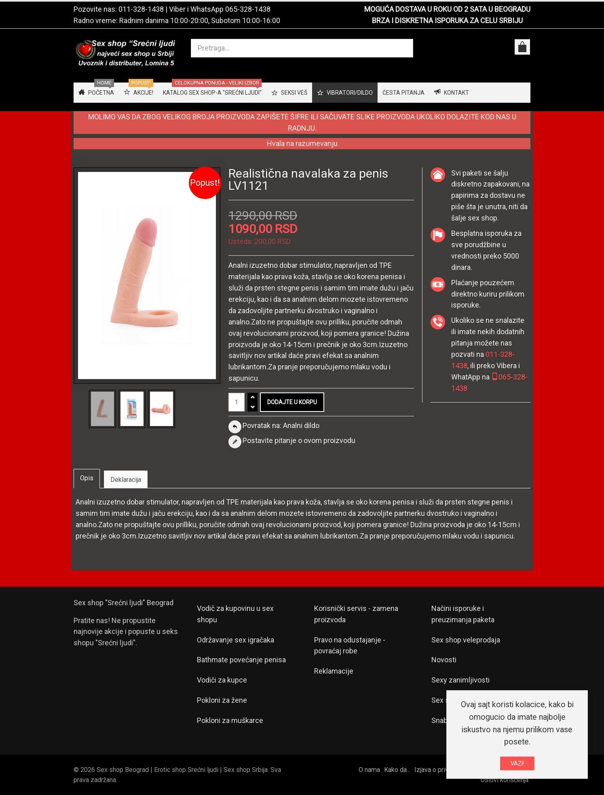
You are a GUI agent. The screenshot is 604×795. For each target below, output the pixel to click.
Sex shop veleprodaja (465, 640)
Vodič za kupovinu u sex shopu (235, 614)
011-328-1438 (141, 9)
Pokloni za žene (222, 700)
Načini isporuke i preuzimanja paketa (462, 614)
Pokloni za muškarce (230, 720)
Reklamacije (333, 671)
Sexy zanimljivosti (460, 680)
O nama (369, 770)
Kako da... (397, 770)
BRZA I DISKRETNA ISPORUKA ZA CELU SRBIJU (447, 20)
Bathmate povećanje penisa (241, 659)
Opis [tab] (86, 478)
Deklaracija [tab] (125, 479)
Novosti (443, 659)
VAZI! (517, 765)
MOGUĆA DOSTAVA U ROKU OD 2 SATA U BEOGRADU (447, 9)
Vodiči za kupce (222, 680)
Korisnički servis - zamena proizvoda (356, 614)
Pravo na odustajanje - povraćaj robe (349, 645)
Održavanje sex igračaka (235, 640)
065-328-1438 (247, 9)
